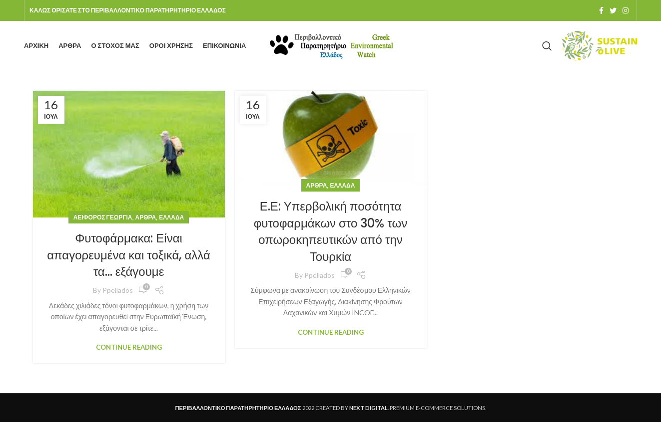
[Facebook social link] (601, 10)
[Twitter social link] (613, 10)
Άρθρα (145, 217)
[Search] (547, 46)
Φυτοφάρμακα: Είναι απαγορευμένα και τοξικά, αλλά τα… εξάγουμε (128, 255)
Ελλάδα (171, 217)
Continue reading (129, 347)
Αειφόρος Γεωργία (102, 217)
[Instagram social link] (626, 10)
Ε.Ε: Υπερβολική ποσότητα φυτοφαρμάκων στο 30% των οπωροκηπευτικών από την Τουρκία (331, 231)
